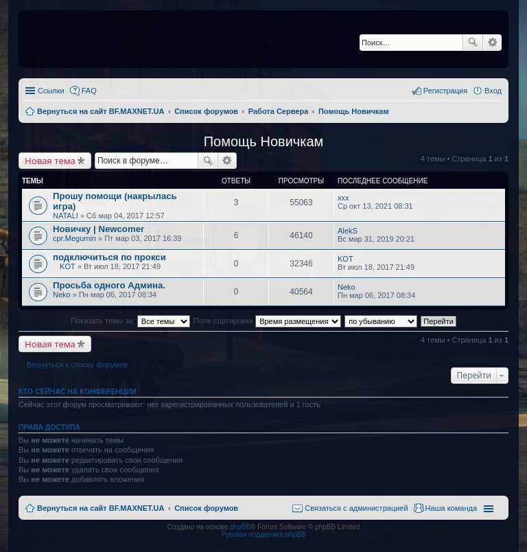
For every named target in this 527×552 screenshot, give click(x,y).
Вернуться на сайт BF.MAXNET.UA (100, 508)
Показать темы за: (130, 321)
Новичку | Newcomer (98, 229)
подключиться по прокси (109, 257)
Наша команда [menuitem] (451, 508)
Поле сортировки (267, 321)
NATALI (65, 215)
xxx (343, 198)
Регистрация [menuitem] (445, 91)
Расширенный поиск (492, 42)
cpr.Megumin (74, 238)
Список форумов (206, 508)
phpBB (240, 527)
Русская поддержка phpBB (263, 534)
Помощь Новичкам (264, 141)
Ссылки (51, 91)
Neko (62, 294)
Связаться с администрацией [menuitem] (356, 508)
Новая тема (50, 160)
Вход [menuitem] (493, 91)
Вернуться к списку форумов (77, 364)
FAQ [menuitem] (89, 91)
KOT (67, 266)
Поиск (472, 42)
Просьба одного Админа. (109, 285)
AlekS (348, 231)
